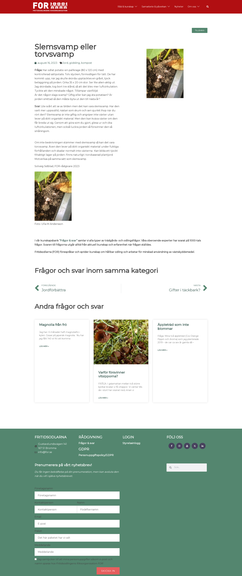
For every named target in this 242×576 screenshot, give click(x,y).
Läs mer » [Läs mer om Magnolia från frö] (44, 346)
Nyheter (178, 6)
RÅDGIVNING (90, 437)
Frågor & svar (87, 443)
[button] (208, 7)
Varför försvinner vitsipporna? (111, 374)
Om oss (192, 6)
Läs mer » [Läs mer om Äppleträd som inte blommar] (162, 350)
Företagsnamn (44, 488)
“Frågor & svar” (68, 240)
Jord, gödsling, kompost (77, 62)
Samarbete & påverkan (154, 6)
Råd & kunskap (126, 6)
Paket (38, 531)
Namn (81, 502)
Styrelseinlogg (131, 443)
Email (38, 516)
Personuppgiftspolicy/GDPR (96, 455)
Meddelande (42, 545)
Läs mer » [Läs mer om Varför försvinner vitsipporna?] (103, 398)
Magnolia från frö (53, 325)
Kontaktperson (44, 502)
